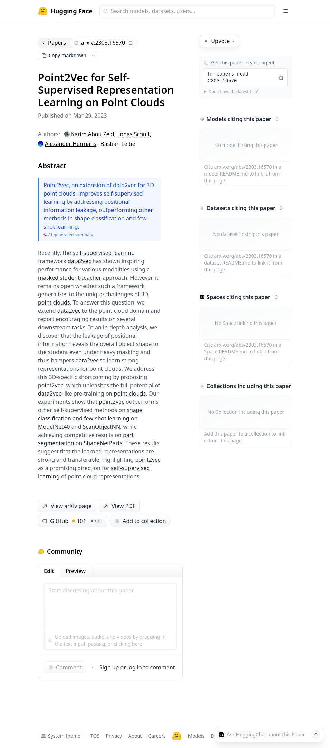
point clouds (54, 302)
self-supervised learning (103, 253)
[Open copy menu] (93, 55)
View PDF (118, 506)
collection (259, 433)
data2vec (79, 261)
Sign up (109, 667)
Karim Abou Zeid (92, 134)
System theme (60, 735)
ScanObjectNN (101, 426)
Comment (64, 667)
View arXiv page (66, 506)
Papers (53, 43)
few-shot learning (106, 418)
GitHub (72, 521)
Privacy (114, 735)
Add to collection (140, 521)
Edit (49, 571)
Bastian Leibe (117, 143)
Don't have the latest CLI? (233, 91)
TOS (94, 735)
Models (196, 735)
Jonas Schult (134, 134)
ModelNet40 (54, 426)
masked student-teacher (69, 277)
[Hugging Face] (177, 736)
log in (134, 667)
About (135, 735)
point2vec (50, 385)
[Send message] (316, 734)
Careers (156, 735)
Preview (76, 571)
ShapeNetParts (103, 443)
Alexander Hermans (70, 144)
